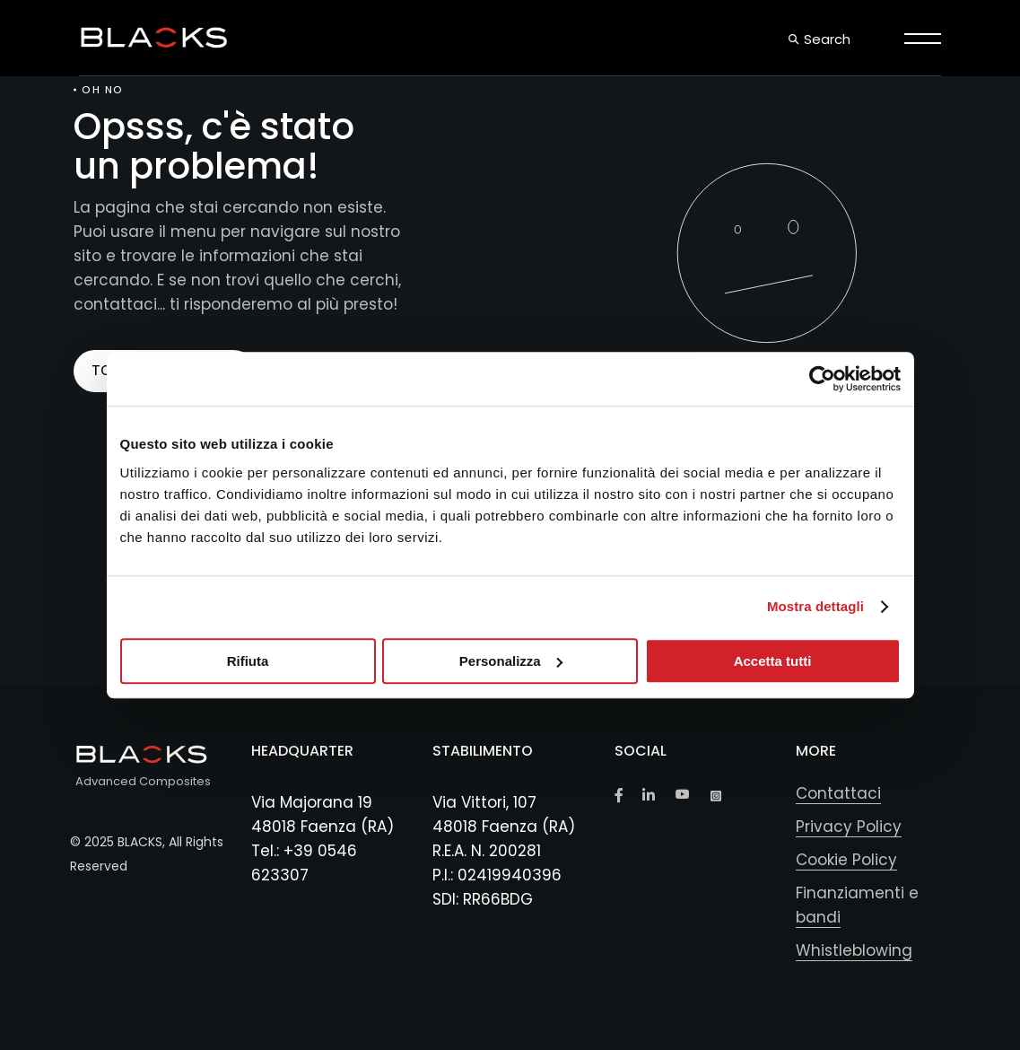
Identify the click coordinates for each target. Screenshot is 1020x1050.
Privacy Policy (849, 826)
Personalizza (510, 661)
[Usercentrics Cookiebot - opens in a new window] (822, 378)
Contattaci (838, 793)
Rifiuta (248, 661)
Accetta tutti (773, 661)
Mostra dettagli (815, 606)
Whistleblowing (854, 950)
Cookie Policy (846, 860)
